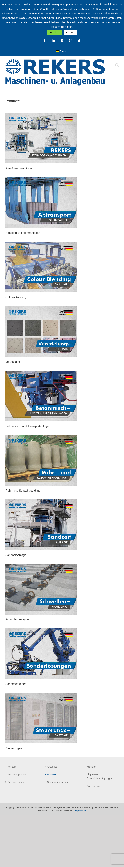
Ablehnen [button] (70, 32)
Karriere (91, 766)
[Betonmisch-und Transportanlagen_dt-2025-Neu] (41, 371)
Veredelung (12, 361)
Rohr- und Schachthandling (22, 490)
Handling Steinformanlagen (22, 232)
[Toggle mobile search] (117, 65)
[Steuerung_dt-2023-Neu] (41, 694)
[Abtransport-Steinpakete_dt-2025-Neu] (41, 178)
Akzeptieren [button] (55, 32)
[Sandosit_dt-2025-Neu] (41, 500)
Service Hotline (16, 782)
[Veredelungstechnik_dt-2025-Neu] (41, 307)
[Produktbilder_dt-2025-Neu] (41, 114)
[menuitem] (62, 51)
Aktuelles (52, 766)
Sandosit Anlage (15, 555)
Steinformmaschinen (18, 168)
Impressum (80, 810)
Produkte (52, 774)
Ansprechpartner (17, 774)
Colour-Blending (15, 297)
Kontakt (12, 766)
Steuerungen (13, 748)
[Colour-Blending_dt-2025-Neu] (41, 242)
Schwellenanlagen (17, 619)
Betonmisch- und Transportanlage (27, 426)
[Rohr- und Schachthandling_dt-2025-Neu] (41, 436)
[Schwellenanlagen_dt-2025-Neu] (41, 565)
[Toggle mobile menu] (117, 61)
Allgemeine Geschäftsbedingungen (100, 776)
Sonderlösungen (15, 683)
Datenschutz (94, 786)
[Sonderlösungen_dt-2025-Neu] (41, 629)
